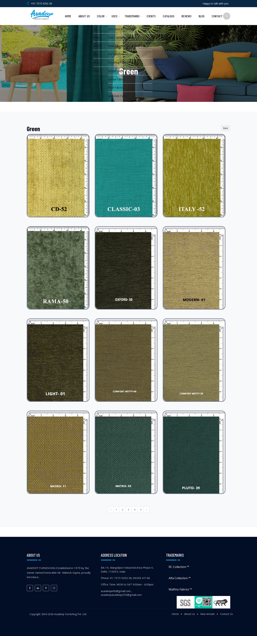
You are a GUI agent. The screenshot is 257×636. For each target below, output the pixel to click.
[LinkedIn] (38, 588)
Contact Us (226, 614)
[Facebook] (30, 588)
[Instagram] (54, 588)
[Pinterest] (46, 588)
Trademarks (132, 16)
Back (225, 128)
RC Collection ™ (179, 567)
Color (100, 16)
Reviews (187, 16)
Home (68, 16)
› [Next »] (146, 509)
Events (151, 16)
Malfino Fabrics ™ (180, 589)
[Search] (226, 16)
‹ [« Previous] (110, 509)
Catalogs (168, 16)
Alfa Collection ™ (180, 578)
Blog (202, 16)
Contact (217, 16)
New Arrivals (207, 614)
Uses (114, 16)
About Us (84, 16)
